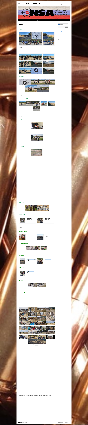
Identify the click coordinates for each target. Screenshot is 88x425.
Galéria (56, 20)
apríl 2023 (60, 34)
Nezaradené (60, 37)
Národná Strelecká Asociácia (29, 4)
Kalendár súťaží (28, 20)
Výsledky (45, 20)
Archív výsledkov (51, 20)
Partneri (59, 20)
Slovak (60, 24)
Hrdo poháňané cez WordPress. (63, 422)
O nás (24, 20)
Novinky (20, 20)
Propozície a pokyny (35, 20)
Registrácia (41, 20)
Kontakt (63, 20)
